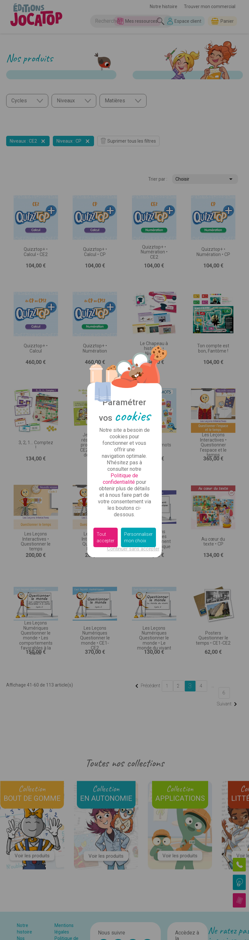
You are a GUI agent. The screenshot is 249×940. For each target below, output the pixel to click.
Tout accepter (105, 537)
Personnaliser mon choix (138, 537)
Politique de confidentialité (120, 478)
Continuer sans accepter (133, 549)
